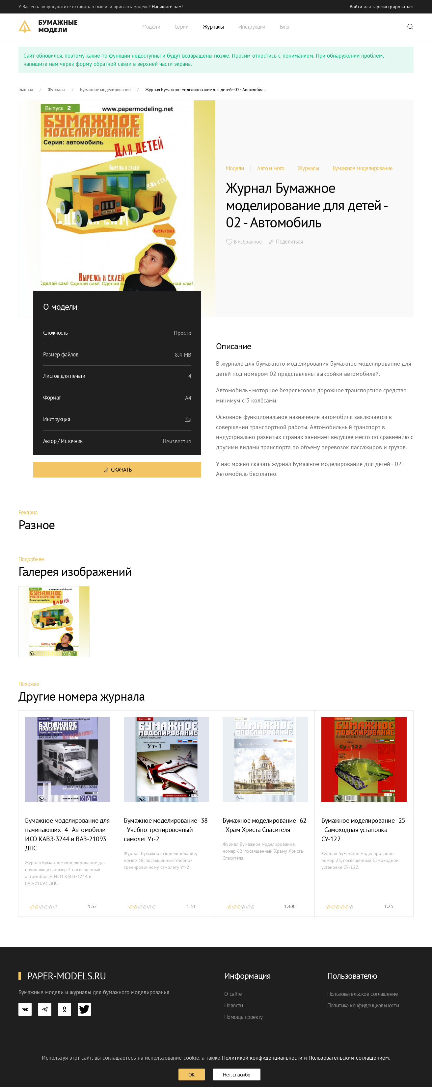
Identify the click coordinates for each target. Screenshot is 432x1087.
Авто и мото (270, 168)
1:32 (92, 906)
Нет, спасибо (237, 1074)
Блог (285, 26)
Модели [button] (151, 26)
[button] (410, 26)
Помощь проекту (243, 1017)
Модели (235, 168)
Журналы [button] (213, 26)
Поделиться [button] (285, 241)
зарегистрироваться (393, 7)
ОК (191, 1074)
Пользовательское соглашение (362, 993)
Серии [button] (181, 26)
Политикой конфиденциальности (262, 1057)
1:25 (388, 906)
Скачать (117, 470)
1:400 (290, 906)
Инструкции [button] (251, 26)
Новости (233, 1005)
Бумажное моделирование (363, 168)
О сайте (233, 993)
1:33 (191, 906)
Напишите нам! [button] (167, 7)
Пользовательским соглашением (349, 1057)
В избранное (243, 242)
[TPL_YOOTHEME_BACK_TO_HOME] (47, 26)
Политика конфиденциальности (363, 1005)
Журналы (308, 168)
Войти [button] (356, 7)
